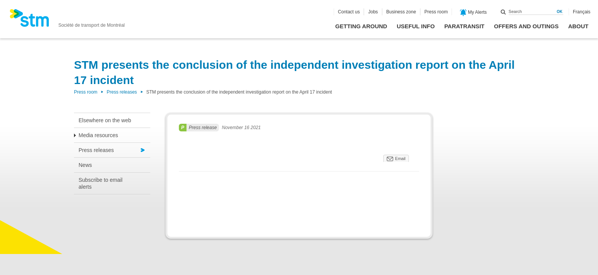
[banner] (67, 20)
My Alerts (473, 12)
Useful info (416, 26)
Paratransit (464, 26)
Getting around (361, 26)
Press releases (122, 92)
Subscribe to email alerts (100, 183)
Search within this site (503, 12)
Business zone (401, 12)
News (85, 165)
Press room (436, 12)
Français (581, 12)
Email (400, 158)
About (578, 26)
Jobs (373, 12)
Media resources (98, 135)
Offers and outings (526, 26)
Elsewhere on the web (105, 120)
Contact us (349, 12)
